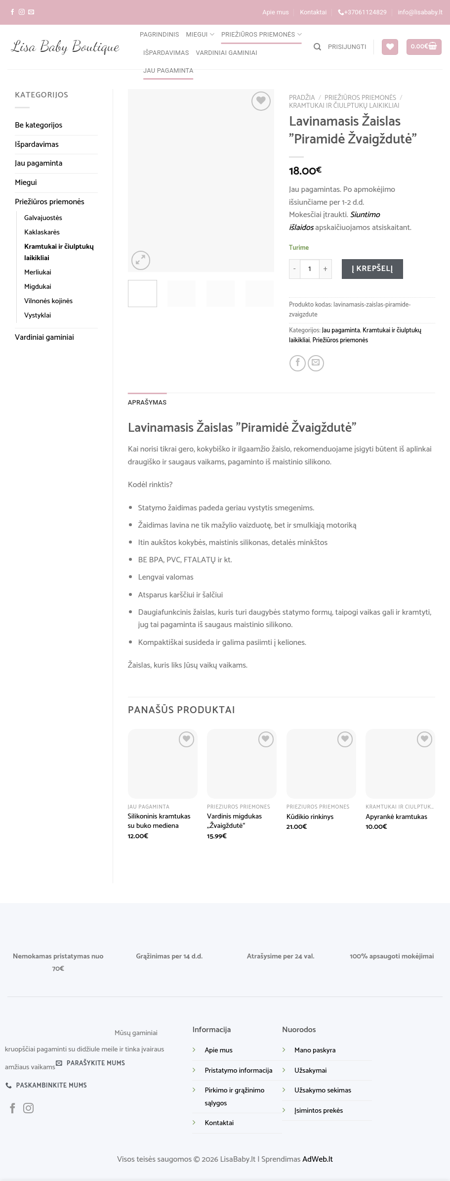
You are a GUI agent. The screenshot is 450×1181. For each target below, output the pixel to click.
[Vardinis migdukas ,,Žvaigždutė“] (242, 764)
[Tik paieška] (317, 47)
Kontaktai (313, 12)
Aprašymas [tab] (147, 402)
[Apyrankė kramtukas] (400, 764)
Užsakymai (310, 1071)
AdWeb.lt (317, 1159)
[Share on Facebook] (297, 363)
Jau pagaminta (168, 70)
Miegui (200, 34)
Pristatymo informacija (238, 1071)
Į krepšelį (372, 268)
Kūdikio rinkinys (310, 817)
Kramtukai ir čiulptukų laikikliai (59, 252)
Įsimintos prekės (318, 1111)
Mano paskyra (315, 1050)
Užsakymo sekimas (322, 1090)
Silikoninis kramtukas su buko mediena (159, 821)
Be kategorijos (38, 125)
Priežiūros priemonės (261, 34)
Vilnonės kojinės (48, 301)
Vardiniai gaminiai (226, 52)
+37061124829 (362, 12)
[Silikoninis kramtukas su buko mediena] (163, 764)
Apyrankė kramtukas (396, 817)
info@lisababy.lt (420, 12)
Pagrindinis (159, 34)
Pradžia (302, 97)
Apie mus (275, 12)
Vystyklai (37, 315)
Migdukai (37, 287)
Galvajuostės (43, 218)
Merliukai (37, 272)
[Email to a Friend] (316, 363)
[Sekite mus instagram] (22, 12)
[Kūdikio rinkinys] (321, 764)
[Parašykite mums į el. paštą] (31, 12)
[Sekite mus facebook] (12, 12)
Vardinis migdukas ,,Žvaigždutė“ (234, 821)
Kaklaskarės (42, 232)
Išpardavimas (166, 52)
